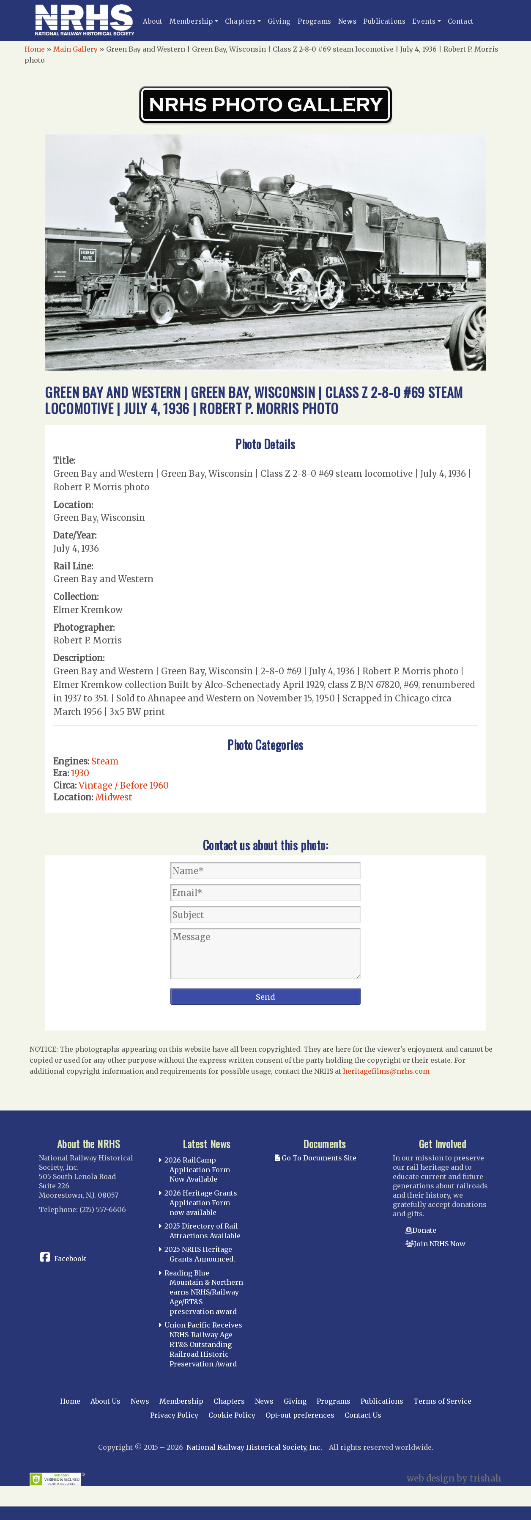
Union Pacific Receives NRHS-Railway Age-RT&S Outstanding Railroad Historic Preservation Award (203, 1344)
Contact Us (363, 1415)
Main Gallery (75, 49)
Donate (424, 1230)
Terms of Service (442, 1401)
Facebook (70, 1258)
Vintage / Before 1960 (124, 785)
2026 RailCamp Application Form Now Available (197, 1170)
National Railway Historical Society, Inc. (254, 1447)
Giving (279, 21)
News (347, 21)
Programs (314, 21)
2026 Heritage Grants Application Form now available (200, 1203)
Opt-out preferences (300, 1415)
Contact (461, 21)
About (153, 21)
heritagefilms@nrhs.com (386, 1071)
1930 (80, 773)
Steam (105, 761)
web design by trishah (454, 1478)
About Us (105, 1401)
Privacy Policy (174, 1415)
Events (424, 21)
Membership (191, 21)
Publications (384, 21)
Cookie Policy (231, 1415)
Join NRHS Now (439, 1244)
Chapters (240, 21)
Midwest (113, 797)
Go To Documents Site (315, 1158)
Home (35, 49)
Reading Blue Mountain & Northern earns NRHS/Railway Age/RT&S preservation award (203, 1292)
